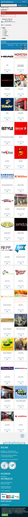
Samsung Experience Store (7, 185)
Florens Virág (7, 376)
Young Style (7, 424)
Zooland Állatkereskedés (21, 400)
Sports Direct (20, 376)
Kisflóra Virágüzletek (7, 352)
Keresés (7, 7)
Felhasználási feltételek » (6, 488)
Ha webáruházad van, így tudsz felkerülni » (9, 459)
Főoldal (2, 7)
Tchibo (7, 113)
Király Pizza (20, 281)
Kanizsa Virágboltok (7, 328)
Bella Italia (21, 305)
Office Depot (20, 89)
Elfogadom (5, 514)
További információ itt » (18, 513)
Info (7, 71)
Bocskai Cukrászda (7, 305)
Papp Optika (7, 257)
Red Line (20, 137)
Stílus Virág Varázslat (20, 328)
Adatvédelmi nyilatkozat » (6, 486)
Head (7, 65)
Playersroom (7, 89)
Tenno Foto (7, 281)
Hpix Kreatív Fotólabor (20, 257)
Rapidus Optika (21, 233)
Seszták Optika (7, 233)
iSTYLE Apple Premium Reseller (7, 137)
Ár (21, 45)
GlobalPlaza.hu (4, 476)
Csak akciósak (6, 25)
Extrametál (7, 209)
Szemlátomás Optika (21, 209)
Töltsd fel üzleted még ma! (7, 456)
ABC (17, 45)
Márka (5, 32)
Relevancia (10, 45)
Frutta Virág (20, 352)
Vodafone (21, 424)
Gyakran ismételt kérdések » (6, 482)
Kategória (5, 35)
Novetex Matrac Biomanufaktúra (20, 66)
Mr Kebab (21, 161)
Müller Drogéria (21, 185)
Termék (5, 31)
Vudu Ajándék (7, 400)
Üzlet (4, 34)
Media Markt (20, 113)
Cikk (4, 30)
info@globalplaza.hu (5, 504)
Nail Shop (7, 161)
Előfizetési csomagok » (5, 483)
